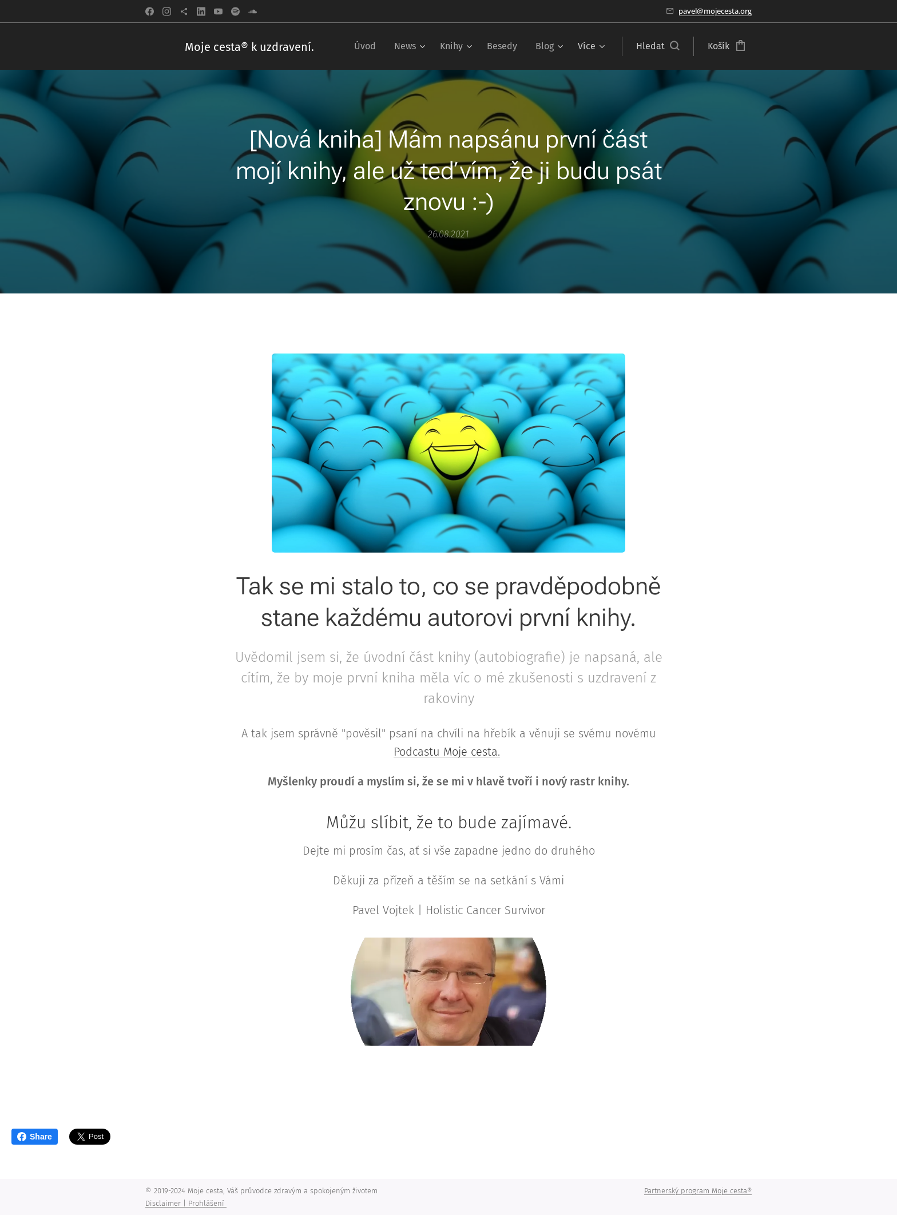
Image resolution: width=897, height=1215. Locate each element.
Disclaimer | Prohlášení (186, 1203)
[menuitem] (368, 46)
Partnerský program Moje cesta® (698, 1190)
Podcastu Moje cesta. (447, 752)
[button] (657, 46)
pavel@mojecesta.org (715, 11)
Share (34, 1136)
